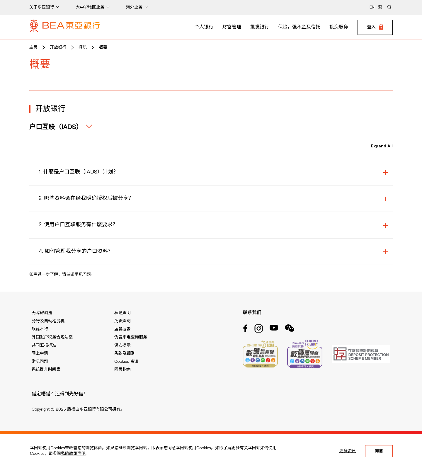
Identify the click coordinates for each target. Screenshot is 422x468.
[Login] (375, 27)
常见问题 (82, 275)
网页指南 (122, 369)
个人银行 (204, 27)
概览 (83, 47)
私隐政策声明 (73, 454)
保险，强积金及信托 (299, 27)
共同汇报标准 (44, 345)
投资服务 (338, 27)
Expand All (382, 146)
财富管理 (231, 27)
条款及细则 (124, 353)
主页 (33, 47)
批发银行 (259, 27)
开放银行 (58, 47)
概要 (103, 47)
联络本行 (40, 329)
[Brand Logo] (64, 27)
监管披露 (122, 329)
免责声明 (122, 321)
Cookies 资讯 (126, 362)
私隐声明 (122, 313)
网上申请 (40, 353)
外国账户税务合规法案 (52, 337)
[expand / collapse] (60, 127)
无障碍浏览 (42, 313)
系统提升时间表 (46, 369)
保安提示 (122, 345)
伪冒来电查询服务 (130, 337)
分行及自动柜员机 (48, 321)
